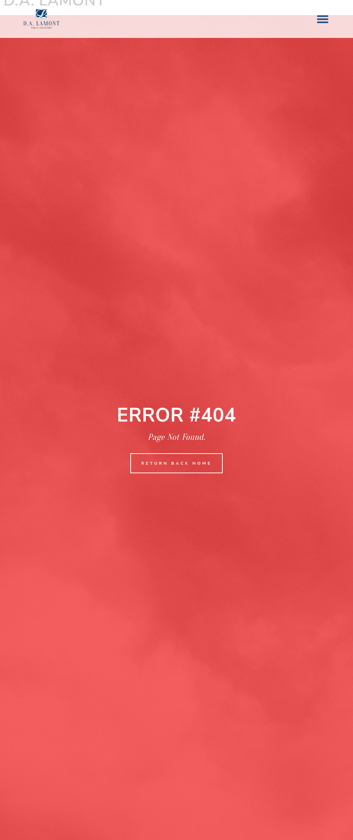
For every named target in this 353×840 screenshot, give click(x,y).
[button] (322, 19)
